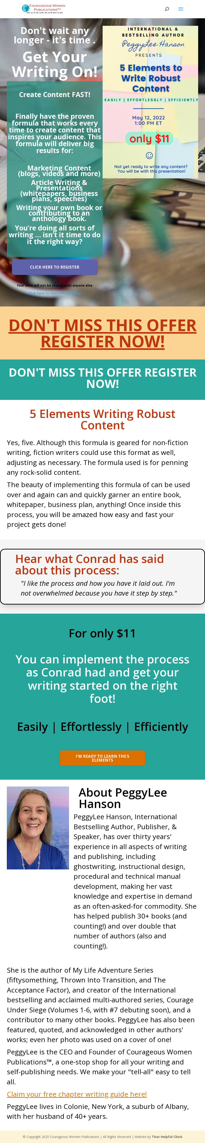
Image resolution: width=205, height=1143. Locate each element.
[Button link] (55, 267)
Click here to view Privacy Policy (54, 293)
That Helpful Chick (167, 1137)
